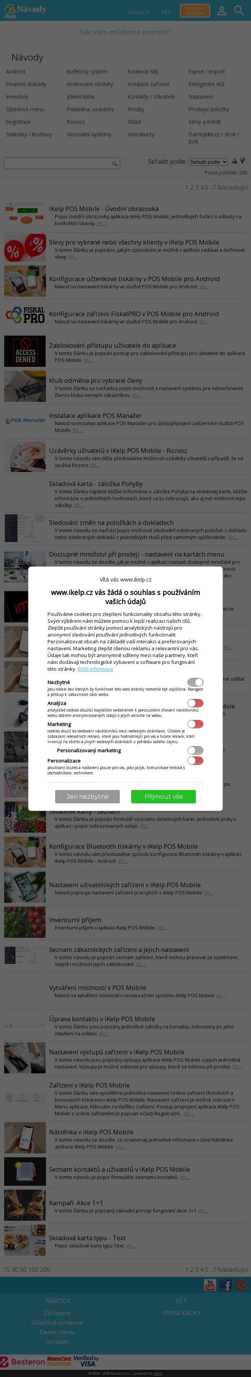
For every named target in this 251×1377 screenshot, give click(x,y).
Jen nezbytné (88, 796)
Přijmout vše (164, 796)
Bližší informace (95, 668)
